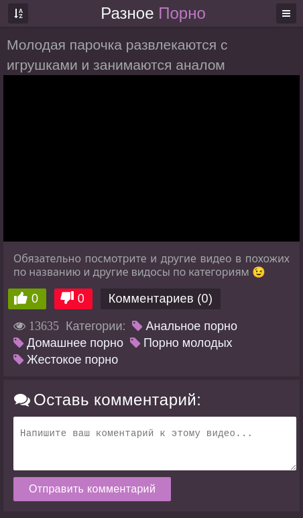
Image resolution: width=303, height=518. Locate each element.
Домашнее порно (68, 343)
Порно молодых (181, 343)
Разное (153, 13)
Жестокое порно (65, 359)
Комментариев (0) (161, 298)
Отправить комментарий (92, 489)
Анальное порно (184, 326)
